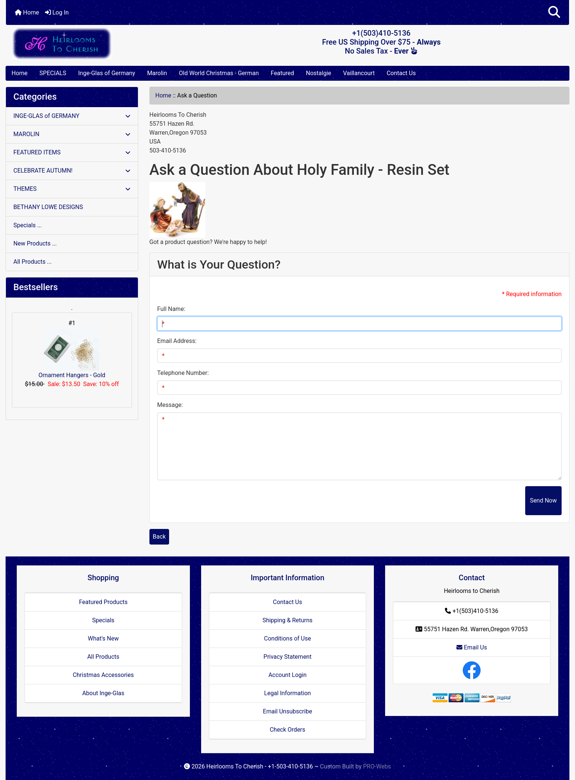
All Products (103, 656)
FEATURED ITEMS (71, 152)
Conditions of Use (287, 638)
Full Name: (171, 308)
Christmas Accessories (103, 674)
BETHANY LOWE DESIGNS (48, 207)
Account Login (287, 674)
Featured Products (103, 602)
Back (159, 536)
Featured (282, 73)
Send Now (543, 500)
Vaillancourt (359, 73)
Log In (57, 12)
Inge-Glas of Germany (106, 73)
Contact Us (401, 73)
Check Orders (288, 729)
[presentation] (468, 500)
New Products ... (35, 243)
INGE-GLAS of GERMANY (71, 115)
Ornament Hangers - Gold (71, 353)
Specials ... (27, 225)
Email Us (471, 647)
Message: (170, 404)
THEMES (71, 188)
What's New (103, 638)
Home (27, 12)
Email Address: (177, 340)
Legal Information (287, 693)
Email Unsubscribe (287, 711)
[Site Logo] (100, 43)
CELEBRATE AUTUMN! (71, 170)
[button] (554, 12)
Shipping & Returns (287, 620)
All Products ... (32, 261)
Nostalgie (318, 73)
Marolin (157, 73)
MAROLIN (71, 134)
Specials (103, 620)
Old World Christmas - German (219, 73)
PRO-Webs (377, 766)
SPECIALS (52, 73)
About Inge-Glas (103, 693)
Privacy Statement (287, 656)
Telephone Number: (183, 372)
